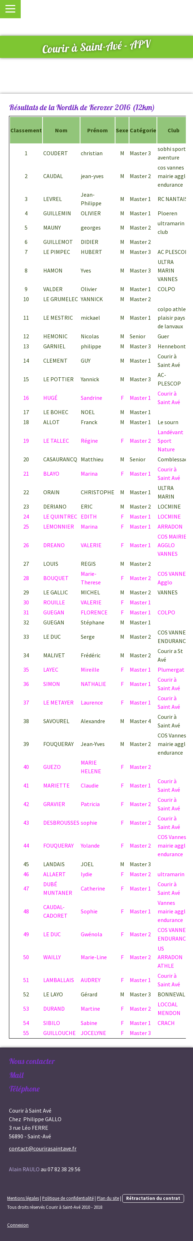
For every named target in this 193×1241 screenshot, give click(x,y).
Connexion (18, 1225)
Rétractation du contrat (153, 1198)
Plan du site (108, 1198)
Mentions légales (23, 1198)
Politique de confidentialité (68, 1198)
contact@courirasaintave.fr (42, 1148)
